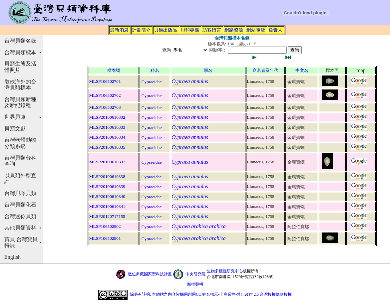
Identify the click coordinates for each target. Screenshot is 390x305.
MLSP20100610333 (107, 127)
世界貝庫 (15, 117)
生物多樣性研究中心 (225, 271)
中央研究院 (195, 274)
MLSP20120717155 (107, 216)
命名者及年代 (265, 70)
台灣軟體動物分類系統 (20, 143)
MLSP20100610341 (107, 206)
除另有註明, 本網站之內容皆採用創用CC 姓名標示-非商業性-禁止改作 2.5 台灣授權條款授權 (211, 294)
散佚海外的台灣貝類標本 (20, 85)
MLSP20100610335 (107, 147)
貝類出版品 (165, 30)
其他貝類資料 (20, 227)
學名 (208, 70)
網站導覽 (255, 30)
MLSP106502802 (105, 226)
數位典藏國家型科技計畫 (150, 274)
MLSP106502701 (105, 81)
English (12, 257)
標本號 (113, 70)
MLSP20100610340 (107, 196)
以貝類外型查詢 (20, 179)
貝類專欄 (190, 30)
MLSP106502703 (105, 107)
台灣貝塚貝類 (20, 193)
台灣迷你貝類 (20, 216)
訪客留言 (211, 30)
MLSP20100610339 (107, 186)
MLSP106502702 (105, 95)
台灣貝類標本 (20, 52)
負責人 (275, 30)
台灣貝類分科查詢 (20, 161)
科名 (155, 70)
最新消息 (119, 30)
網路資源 (233, 30)
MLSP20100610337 (107, 161)
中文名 (301, 70)
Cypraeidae (152, 81)
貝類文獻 (15, 128)
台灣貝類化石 (20, 205)
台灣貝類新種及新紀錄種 (20, 102)
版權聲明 (195, 284)
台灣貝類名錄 (20, 41)
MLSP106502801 (105, 238)
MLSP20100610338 (107, 176)
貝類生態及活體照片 (20, 67)
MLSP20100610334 (107, 137)
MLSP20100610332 (107, 117)
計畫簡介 (141, 30)
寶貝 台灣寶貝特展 (21, 242)
